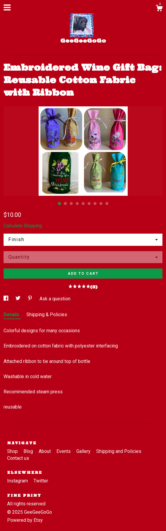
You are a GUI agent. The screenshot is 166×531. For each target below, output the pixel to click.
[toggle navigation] (7, 7)
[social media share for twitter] (18, 299)
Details (12, 314)
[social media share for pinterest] (31, 299)
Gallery (84, 451)
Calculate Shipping (23, 226)
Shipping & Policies (46, 314)
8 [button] (100, 203)
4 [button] (77, 203)
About (45, 451)
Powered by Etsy (25, 520)
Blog (28, 451)
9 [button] (106, 203)
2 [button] (65, 203)
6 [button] (89, 203)
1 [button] (59, 203)
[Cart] (159, 8)
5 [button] (83, 203)
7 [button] (95, 203)
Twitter (41, 481)
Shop (13, 451)
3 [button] (71, 203)
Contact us (18, 458)
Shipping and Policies (118, 451)
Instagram (18, 481)
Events (64, 451)
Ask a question (54, 299)
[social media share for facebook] (7, 299)
